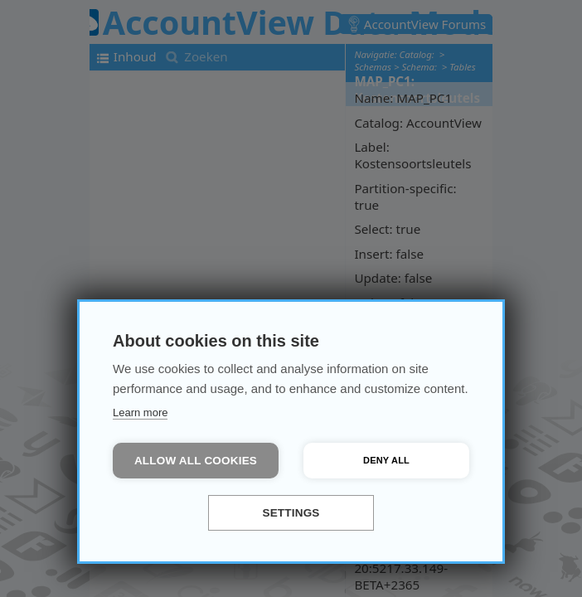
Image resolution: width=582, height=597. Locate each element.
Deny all (386, 460)
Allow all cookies (195, 460)
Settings (290, 513)
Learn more (140, 412)
